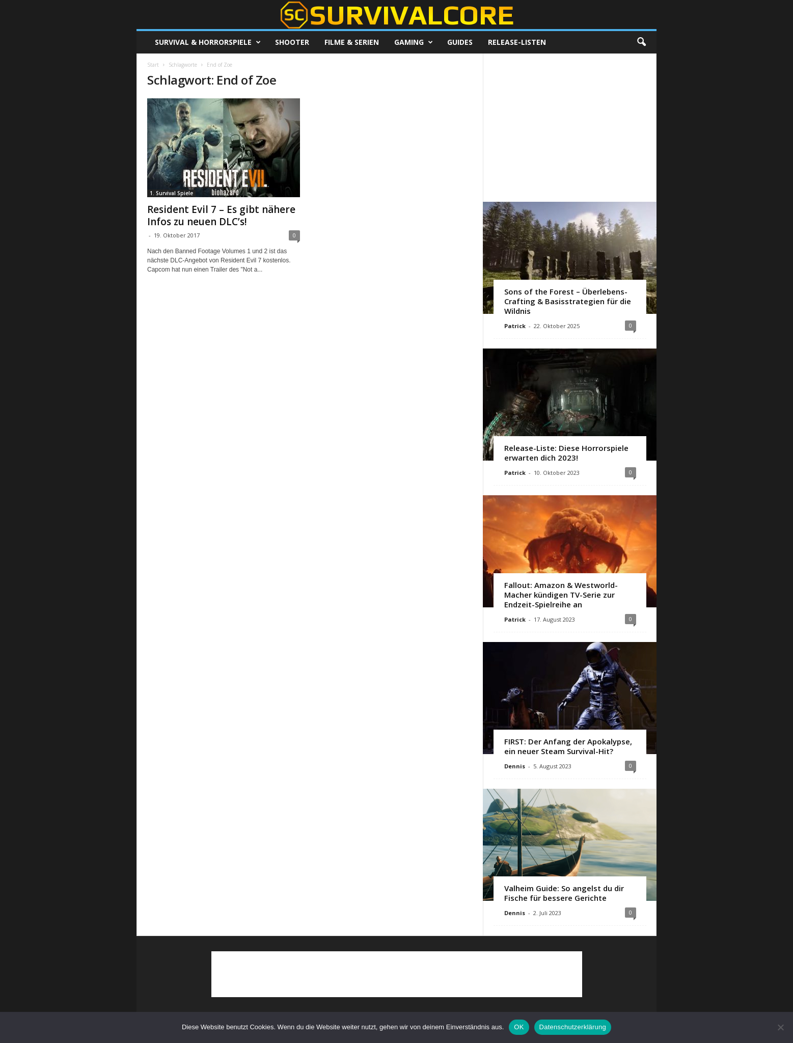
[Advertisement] (570, 127)
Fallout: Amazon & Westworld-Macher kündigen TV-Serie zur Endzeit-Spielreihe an (561, 594)
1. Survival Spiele (171, 193)
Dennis (514, 766)
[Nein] (780, 1027)
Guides (460, 42)
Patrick (515, 326)
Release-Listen (517, 42)
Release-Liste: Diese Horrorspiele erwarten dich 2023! (566, 453)
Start (153, 64)
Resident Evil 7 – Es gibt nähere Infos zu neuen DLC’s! (221, 215)
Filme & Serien (351, 42)
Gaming (413, 42)
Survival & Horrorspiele (208, 42)
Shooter (292, 42)
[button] (641, 42)
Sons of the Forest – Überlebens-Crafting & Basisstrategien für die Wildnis (567, 301)
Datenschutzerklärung (572, 1027)
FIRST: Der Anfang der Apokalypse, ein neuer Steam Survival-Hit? (568, 746)
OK (519, 1027)
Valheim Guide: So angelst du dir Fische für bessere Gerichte (564, 893)
